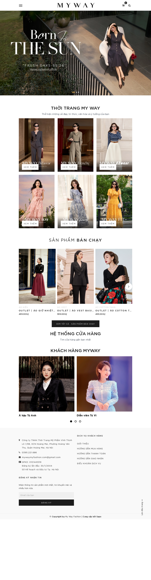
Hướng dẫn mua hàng (90, 448)
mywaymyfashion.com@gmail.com (41, 457)
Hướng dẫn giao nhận (90, 458)
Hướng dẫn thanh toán (91, 453)
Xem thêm (30, 167)
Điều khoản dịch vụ (89, 463)
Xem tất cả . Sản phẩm (75, 324)
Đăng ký (46, 503)
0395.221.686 (29, 452)
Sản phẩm (75, 239)
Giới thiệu (83, 443)
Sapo (98, 516)
